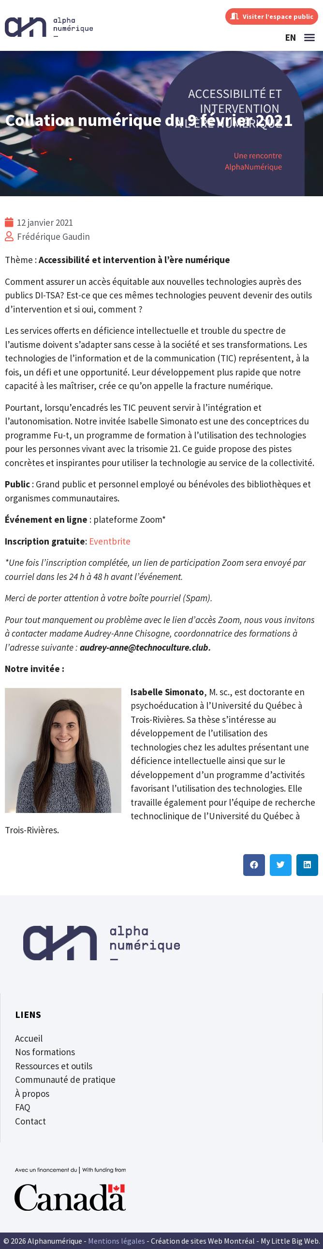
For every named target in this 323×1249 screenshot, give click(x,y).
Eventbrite (110, 541)
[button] (309, 37)
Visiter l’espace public (271, 16)
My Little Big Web (290, 1241)
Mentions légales (116, 1241)
